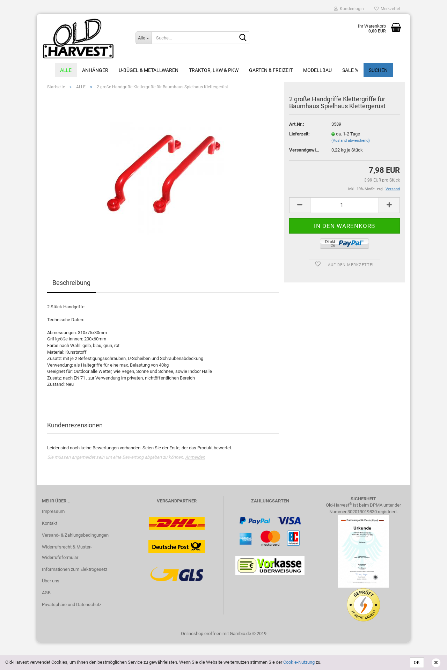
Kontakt (49, 523)
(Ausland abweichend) (350, 140)
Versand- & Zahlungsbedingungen (75, 535)
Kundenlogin (349, 8)
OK (417, 662)
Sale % (350, 70)
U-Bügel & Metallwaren (148, 70)
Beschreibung (71, 282)
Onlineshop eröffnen (201, 633)
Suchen (378, 70)
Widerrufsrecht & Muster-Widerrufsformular (67, 552)
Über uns (50, 580)
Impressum (53, 511)
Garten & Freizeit (271, 70)
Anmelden (195, 457)
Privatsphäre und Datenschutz (71, 604)
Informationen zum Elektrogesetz (74, 569)
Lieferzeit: (299, 134)
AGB (46, 592)
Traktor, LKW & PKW (214, 70)
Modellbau (317, 70)
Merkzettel (387, 8)
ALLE (66, 70)
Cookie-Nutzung (299, 662)
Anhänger (95, 70)
